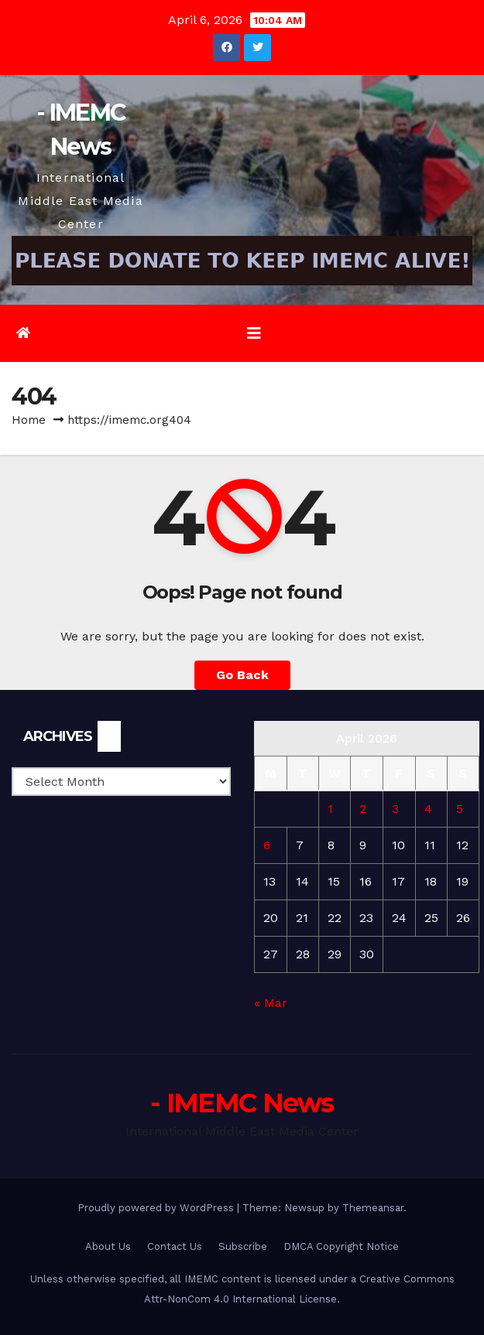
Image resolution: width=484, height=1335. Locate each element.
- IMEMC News (242, 1103)
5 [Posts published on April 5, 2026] (459, 808)
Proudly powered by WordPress (157, 1208)
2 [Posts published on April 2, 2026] (362, 808)
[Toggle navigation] (254, 333)
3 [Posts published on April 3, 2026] (395, 808)
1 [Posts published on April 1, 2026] (330, 808)
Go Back (242, 675)
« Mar (270, 1002)
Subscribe (242, 1246)
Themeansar (372, 1208)
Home (29, 420)
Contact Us (174, 1246)
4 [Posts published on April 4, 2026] (428, 808)
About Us (108, 1246)
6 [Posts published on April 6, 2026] (266, 845)
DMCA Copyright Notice (341, 1246)
